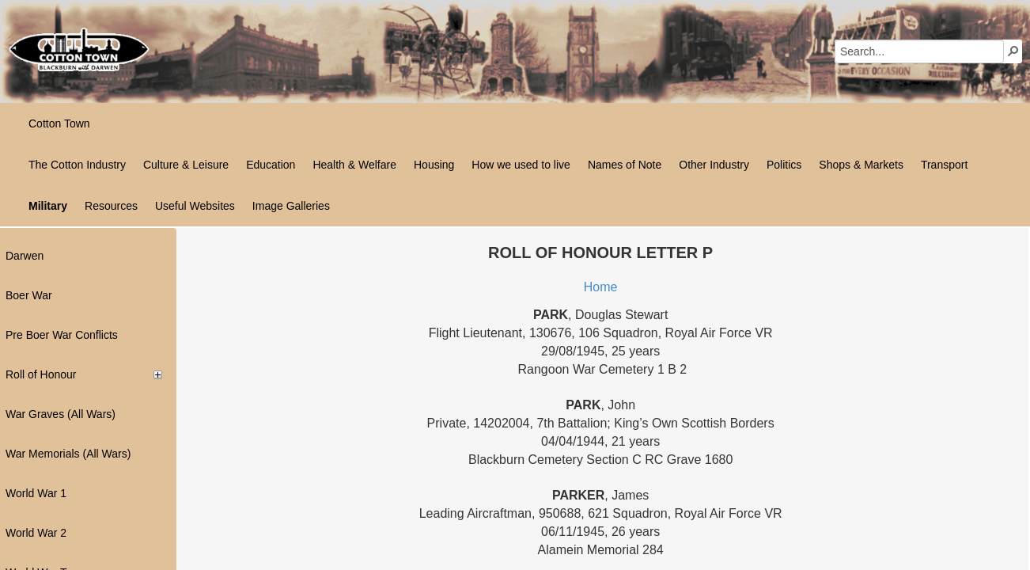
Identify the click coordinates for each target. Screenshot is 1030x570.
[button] (1013, 50)
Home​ (601, 287)
